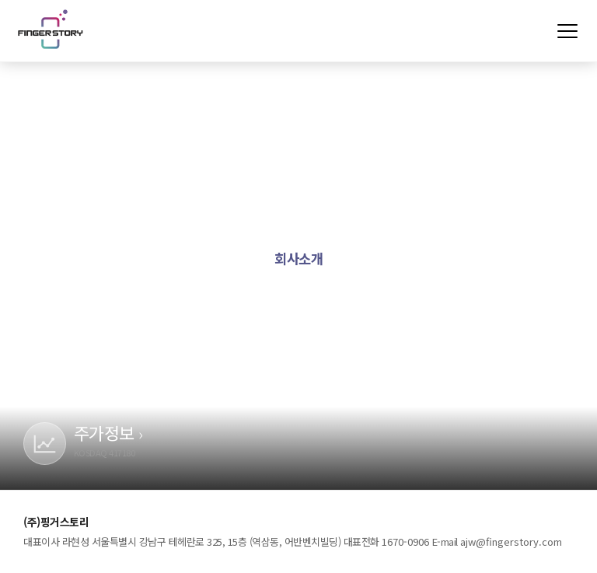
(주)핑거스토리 (50, 29)
